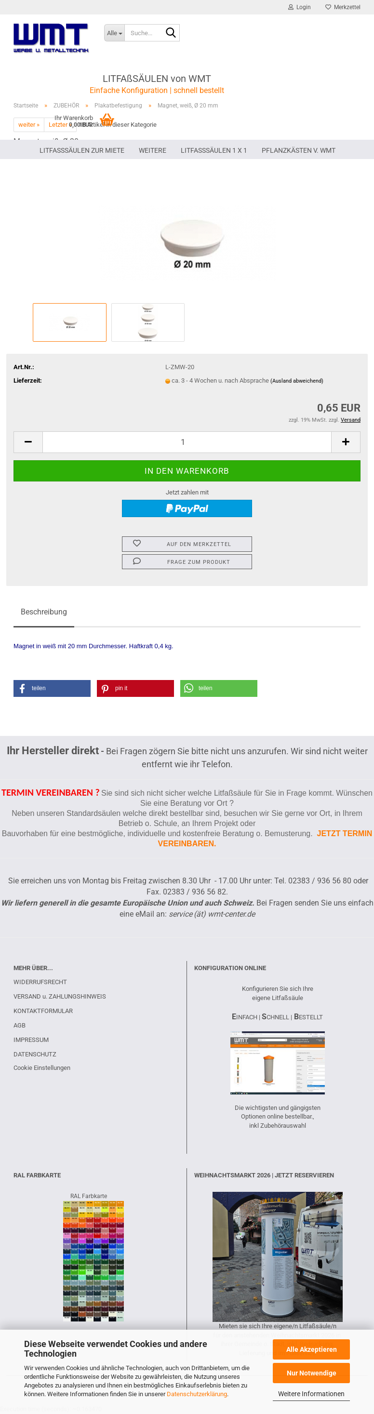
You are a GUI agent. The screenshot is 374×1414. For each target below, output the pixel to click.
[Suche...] (114, 32)
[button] (27, 442)
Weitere (152, 150)
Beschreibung (44, 611)
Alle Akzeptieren (311, 1349)
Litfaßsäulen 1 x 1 (214, 150)
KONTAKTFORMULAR (43, 1010)
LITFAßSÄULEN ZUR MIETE (82, 150)
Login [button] (299, 7)
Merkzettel (343, 7)
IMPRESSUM (31, 1039)
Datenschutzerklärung (197, 1394)
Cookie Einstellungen (41, 1067)
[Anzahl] (187, 442)
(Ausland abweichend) (296, 381)
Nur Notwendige (311, 1373)
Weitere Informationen (311, 1394)
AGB (19, 1025)
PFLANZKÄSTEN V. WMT (298, 150)
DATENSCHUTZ (34, 1054)
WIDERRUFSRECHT (40, 982)
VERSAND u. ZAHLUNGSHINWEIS (59, 996)
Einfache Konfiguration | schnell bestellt (157, 90)
